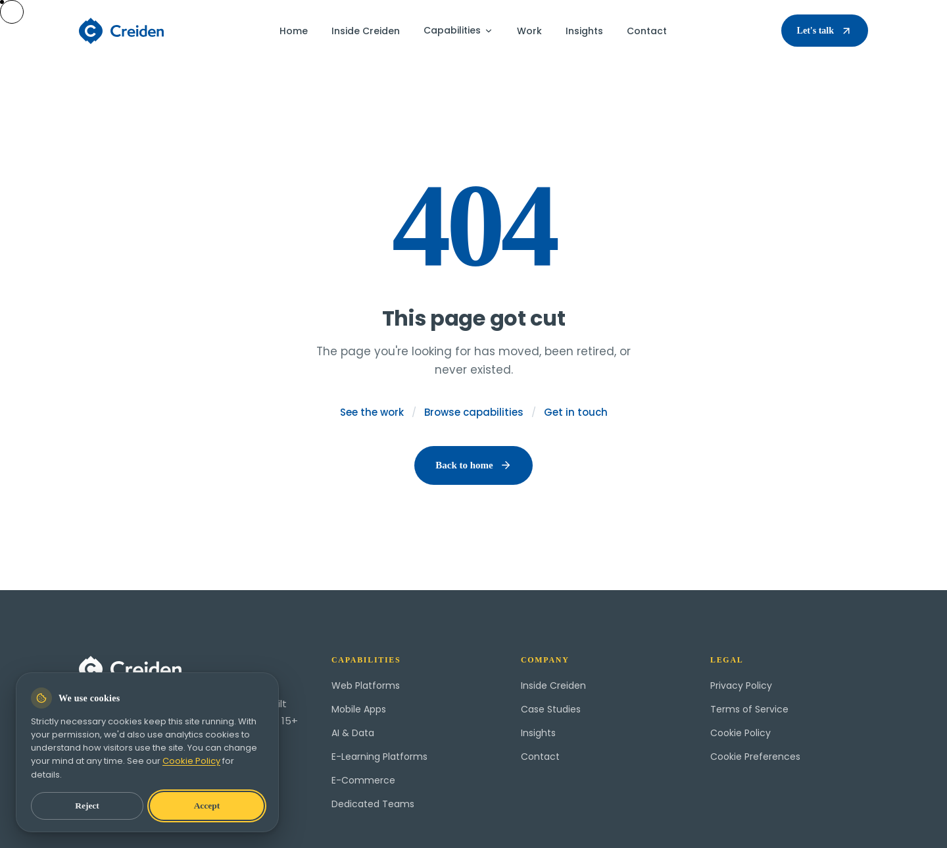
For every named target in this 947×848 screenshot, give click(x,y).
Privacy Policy (741, 685)
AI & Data (352, 732)
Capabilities (458, 30)
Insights (584, 30)
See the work (372, 412)
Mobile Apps (358, 709)
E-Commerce (363, 780)
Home (293, 30)
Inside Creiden (365, 30)
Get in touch (576, 412)
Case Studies (551, 709)
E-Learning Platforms (379, 756)
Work (529, 30)
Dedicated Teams (372, 804)
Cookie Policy (740, 732)
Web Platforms (365, 685)
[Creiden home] (122, 31)
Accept (207, 806)
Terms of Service (749, 709)
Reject (87, 806)
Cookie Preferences (755, 756)
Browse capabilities (473, 412)
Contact (647, 30)
